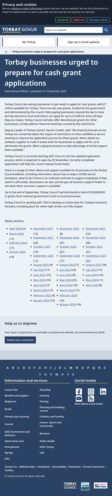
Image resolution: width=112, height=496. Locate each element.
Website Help (27, 466)
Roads (8, 409)
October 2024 (68, 246)
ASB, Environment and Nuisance (17, 433)
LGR (42, 452)
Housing (44, 395)
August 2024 (67, 265)
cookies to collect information (27, 8)
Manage (98, 19)
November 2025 (43, 237)
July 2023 (91, 270)
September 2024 (70, 255)
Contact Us (11, 466)
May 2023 (92, 280)
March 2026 (16, 233)
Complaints (43, 466)
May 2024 (65, 280)
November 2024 (69, 237)
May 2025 (39, 280)
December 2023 (95, 228)
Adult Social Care (14, 441)
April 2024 (66, 285)
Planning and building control (52, 409)
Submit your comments (20, 340)
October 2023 (94, 246)
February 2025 (42, 295)
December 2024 (69, 228)
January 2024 (68, 304)
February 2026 (18, 243)
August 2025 (41, 265)
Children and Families (52, 416)
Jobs (7, 458)
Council (9, 424)
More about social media (89, 403)
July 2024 (65, 270)
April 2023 (92, 285)
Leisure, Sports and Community (50, 424)
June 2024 (66, 275)
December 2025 (43, 228)
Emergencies (12, 446)
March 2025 (40, 290)
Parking (44, 401)
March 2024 (67, 290)
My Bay (9, 452)
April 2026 (15, 228)
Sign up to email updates (83, 42)
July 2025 (38, 270)
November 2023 (95, 237)
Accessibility (59, 466)
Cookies (9, 470)
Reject (79, 19)
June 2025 (39, 275)
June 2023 (92, 275)
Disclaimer (75, 466)
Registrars (10, 401)
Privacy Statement (93, 466)
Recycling (45, 389)
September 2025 (43, 255)
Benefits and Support (17, 395)
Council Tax (11, 389)
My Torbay (29, 42)
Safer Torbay (47, 446)
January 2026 (17, 252)
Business (45, 433)
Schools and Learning (17, 416)
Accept (62, 19)
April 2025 (39, 285)
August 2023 (93, 265)
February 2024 (68, 295)
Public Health (47, 441)
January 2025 (41, 300)
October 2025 (41, 246)
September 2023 (96, 255)
